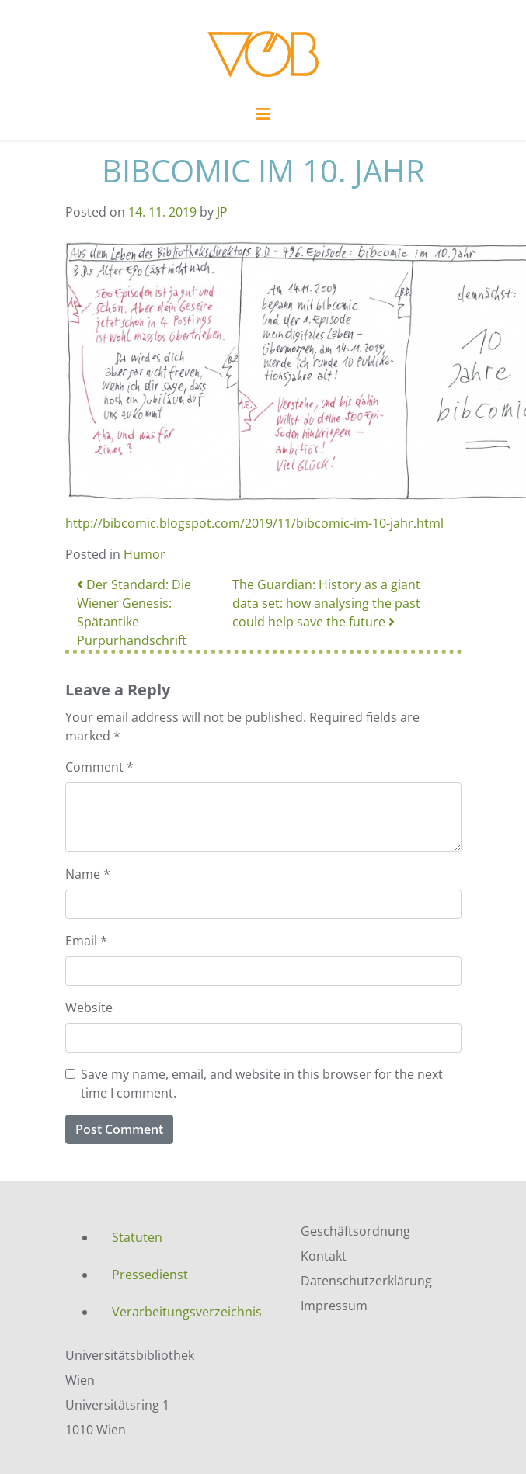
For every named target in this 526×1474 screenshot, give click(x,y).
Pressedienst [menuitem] (150, 1274)
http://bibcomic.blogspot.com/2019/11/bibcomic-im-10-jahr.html (254, 523)
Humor (144, 554)
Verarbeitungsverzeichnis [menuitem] (187, 1311)
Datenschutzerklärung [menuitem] (366, 1280)
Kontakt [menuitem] (324, 1255)
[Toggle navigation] (263, 118)
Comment (99, 766)
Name (87, 874)
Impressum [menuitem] (334, 1305)
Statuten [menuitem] (137, 1237)
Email (86, 940)
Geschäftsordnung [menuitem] (355, 1231)
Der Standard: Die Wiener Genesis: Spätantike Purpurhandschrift (134, 612)
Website (89, 1007)
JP (222, 211)
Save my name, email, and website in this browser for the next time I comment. (262, 1083)
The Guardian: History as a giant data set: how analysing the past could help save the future (326, 603)
